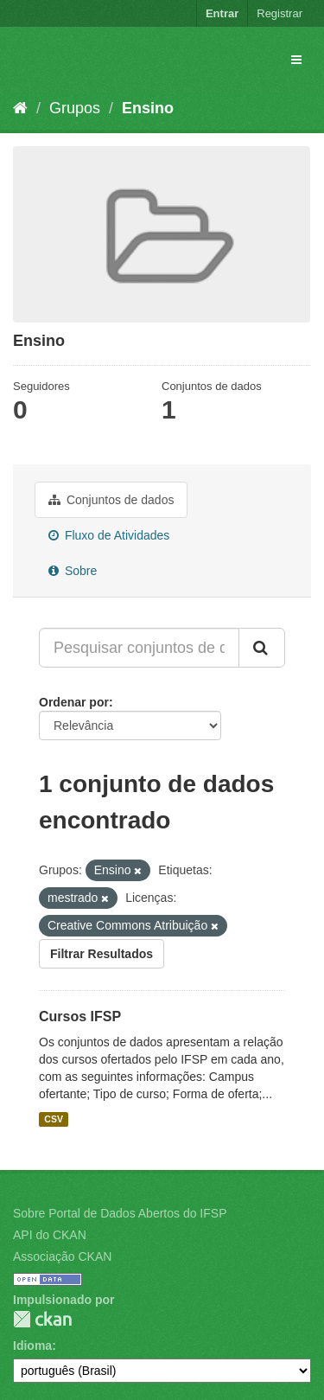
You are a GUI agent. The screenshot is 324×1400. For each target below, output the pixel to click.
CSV (53, 1119)
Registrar (279, 13)
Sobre (72, 571)
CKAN (42, 1319)
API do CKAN (49, 1235)
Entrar (222, 13)
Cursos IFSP (80, 1016)
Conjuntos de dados (111, 500)
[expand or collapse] (296, 59)
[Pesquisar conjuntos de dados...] (139, 648)
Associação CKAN (62, 1256)
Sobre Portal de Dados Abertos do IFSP (119, 1213)
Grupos (74, 108)
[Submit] (261, 648)
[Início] (20, 108)
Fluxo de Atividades (108, 535)
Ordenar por (74, 702)
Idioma (32, 1345)
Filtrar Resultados (101, 954)
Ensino (148, 108)
